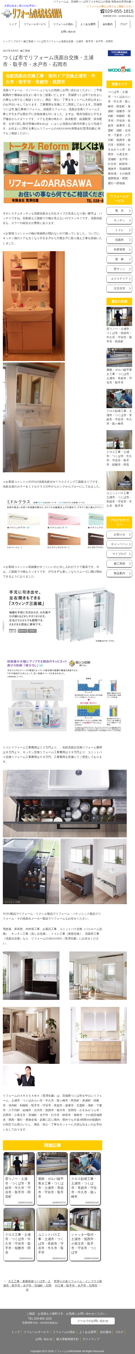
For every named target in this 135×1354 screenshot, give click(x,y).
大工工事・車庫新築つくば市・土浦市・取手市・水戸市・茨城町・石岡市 (27, 1285)
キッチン (119, 220)
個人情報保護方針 (67, 1339)
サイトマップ (91, 1339)
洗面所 (119, 239)
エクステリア (119, 278)
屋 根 (119, 259)
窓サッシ (119, 268)
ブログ (123, 24)
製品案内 (119, 573)
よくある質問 (87, 24)
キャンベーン (119, 544)
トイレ (119, 230)
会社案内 (107, 24)
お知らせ (119, 534)
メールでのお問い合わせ (92, 1320)
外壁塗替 (119, 249)
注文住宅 (119, 288)
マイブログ (119, 553)
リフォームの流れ (63, 24)
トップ (12, 24)
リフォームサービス (35, 24)
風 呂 (119, 210)
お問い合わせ (68, 31)
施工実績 (28, 41)
